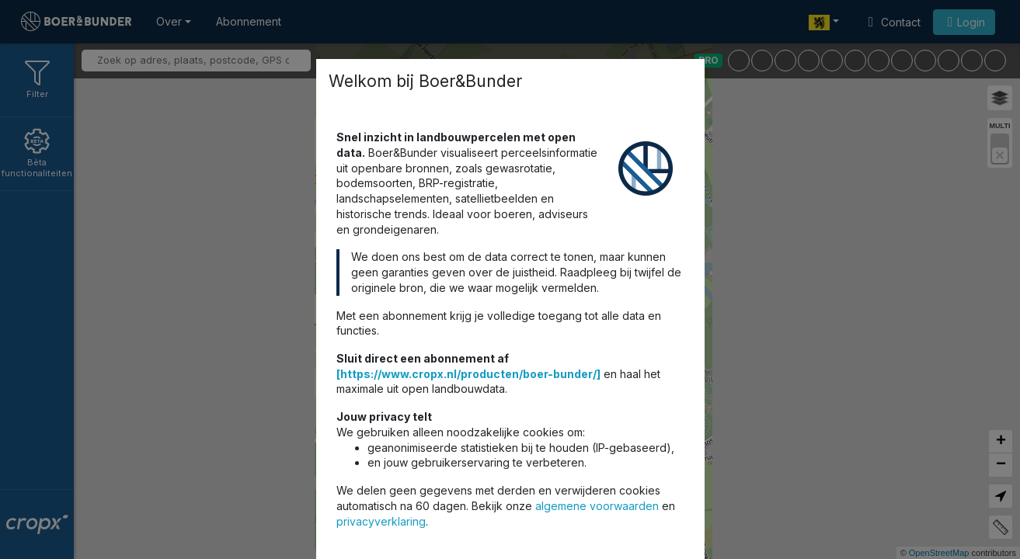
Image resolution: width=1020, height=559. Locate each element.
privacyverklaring (381, 521)
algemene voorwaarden (597, 505)
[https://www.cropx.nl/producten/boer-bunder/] (468, 373)
